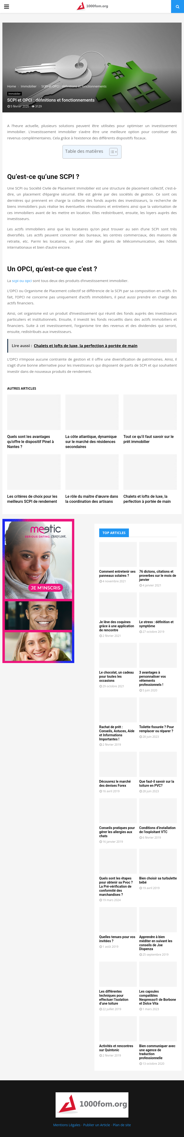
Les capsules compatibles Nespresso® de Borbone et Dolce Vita (157, 997)
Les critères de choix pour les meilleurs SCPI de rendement (32, 499)
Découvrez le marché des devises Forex (115, 783)
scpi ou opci (22, 280)
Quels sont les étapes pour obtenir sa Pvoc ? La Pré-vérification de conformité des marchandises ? (116, 886)
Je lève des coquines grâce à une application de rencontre (116, 626)
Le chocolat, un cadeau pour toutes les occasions (116, 676)
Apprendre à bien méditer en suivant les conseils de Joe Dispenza (155, 943)
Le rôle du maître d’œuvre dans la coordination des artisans (91, 499)
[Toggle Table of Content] (111, 152)
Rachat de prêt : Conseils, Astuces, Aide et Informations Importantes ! (116, 733)
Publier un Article (96, 1125)
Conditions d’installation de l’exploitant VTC (157, 830)
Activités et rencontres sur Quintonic (116, 1048)
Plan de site (122, 1125)
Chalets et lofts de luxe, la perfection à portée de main (147, 499)
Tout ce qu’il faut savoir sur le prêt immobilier (148, 439)
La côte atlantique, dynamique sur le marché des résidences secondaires (91, 441)
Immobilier (14, 93)
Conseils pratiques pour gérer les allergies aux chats (117, 832)
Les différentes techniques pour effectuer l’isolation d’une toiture (113, 997)
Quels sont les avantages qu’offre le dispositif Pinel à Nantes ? (30, 441)
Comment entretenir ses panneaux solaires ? (117, 574)
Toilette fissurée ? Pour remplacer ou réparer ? (156, 729)
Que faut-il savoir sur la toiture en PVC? (156, 783)
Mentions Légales (66, 1125)
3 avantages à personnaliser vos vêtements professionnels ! (152, 678)
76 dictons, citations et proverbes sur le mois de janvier (157, 576)
